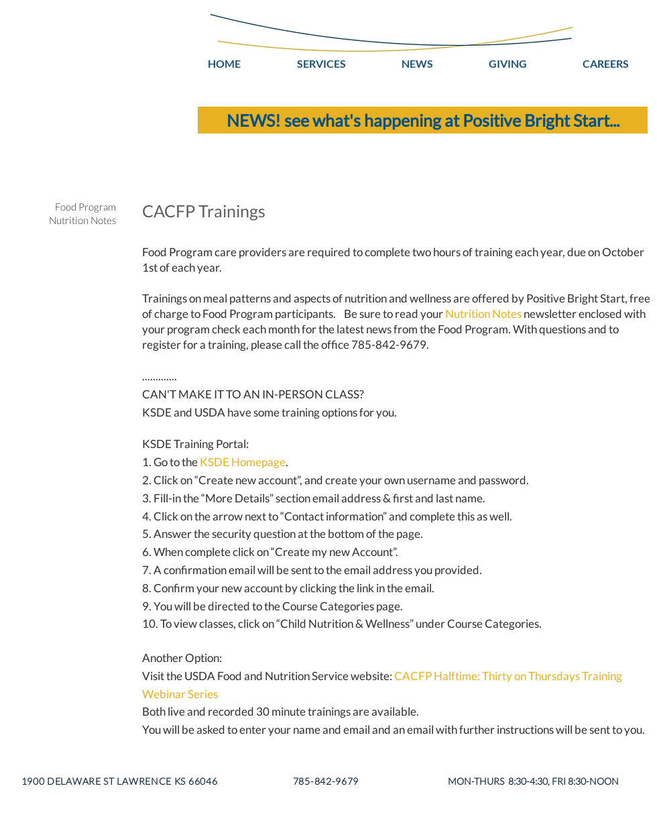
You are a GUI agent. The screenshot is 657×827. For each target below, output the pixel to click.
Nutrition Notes (483, 314)
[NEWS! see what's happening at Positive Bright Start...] (423, 120)
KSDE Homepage (243, 462)
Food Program (85, 207)
